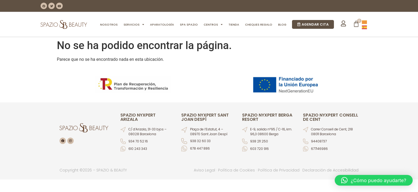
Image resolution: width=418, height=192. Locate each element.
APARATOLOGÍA (162, 24)
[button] (374, 180)
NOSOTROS (109, 24)
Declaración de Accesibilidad (330, 170)
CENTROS (213, 24)
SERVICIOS (134, 24)
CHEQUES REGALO (258, 24)
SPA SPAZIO (189, 24)
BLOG (282, 24)
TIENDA (233, 24)
